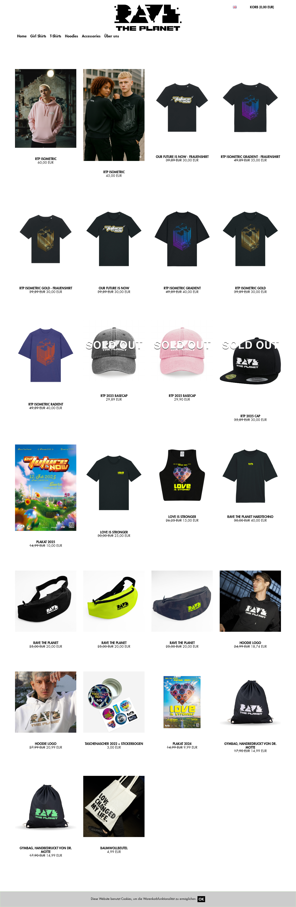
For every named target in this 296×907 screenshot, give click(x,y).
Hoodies (71, 35)
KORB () (262, 7)
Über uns (111, 35)
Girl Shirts (38, 35)
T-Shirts (55, 35)
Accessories (91, 35)
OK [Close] (201, 899)
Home (22, 35)
